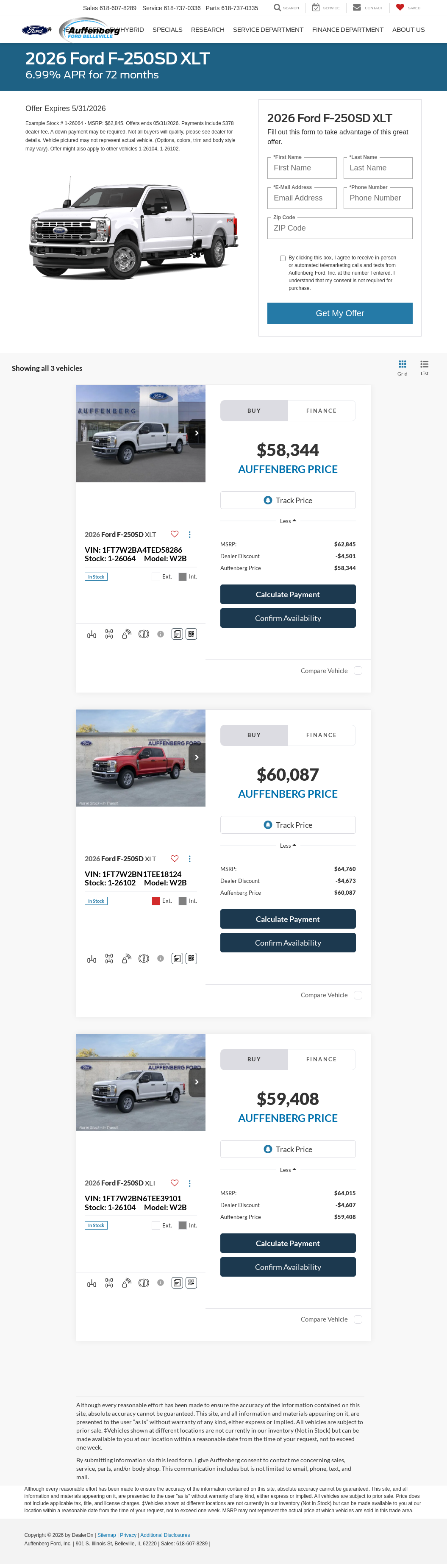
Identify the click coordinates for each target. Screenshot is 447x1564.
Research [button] (208, 29)
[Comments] (177, 634)
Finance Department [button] (348, 29)
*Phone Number (369, 187)
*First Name (287, 157)
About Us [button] (408, 29)
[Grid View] (401, 368)
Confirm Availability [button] (288, 618)
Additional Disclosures (165, 1535)
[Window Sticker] (191, 634)
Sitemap (106, 1535)
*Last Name (363, 157)
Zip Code (284, 217)
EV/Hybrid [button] (127, 29)
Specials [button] (168, 29)
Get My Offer (340, 313)
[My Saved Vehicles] (408, 8)
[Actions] (189, 534)
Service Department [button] (268, 29)
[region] (288, 555)
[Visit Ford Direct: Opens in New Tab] (214, 1544)
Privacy (128, 1535)
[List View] (424, 368)
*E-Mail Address (292, 187)
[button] (197, 433)
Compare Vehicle (324, 670)
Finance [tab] (321, 410)
